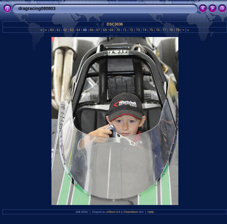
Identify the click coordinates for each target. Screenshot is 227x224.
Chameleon (130, 211)
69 (111, 30)
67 (98, 30)
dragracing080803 (37, 8)
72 (131, 30)
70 (118, 30)
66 (91, 30)
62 (65, 30)
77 (164, 30)
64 (78, 30)
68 (105, 30)
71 (125, 30)
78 (171, 30)
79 (177, 30)
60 (52, 30)
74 (144, 30)
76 (158, 30)
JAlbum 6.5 (113, 211)
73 (138, 30)
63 (72, 30)
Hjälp (150, 211)
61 (58, 30)
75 (151, 30)
